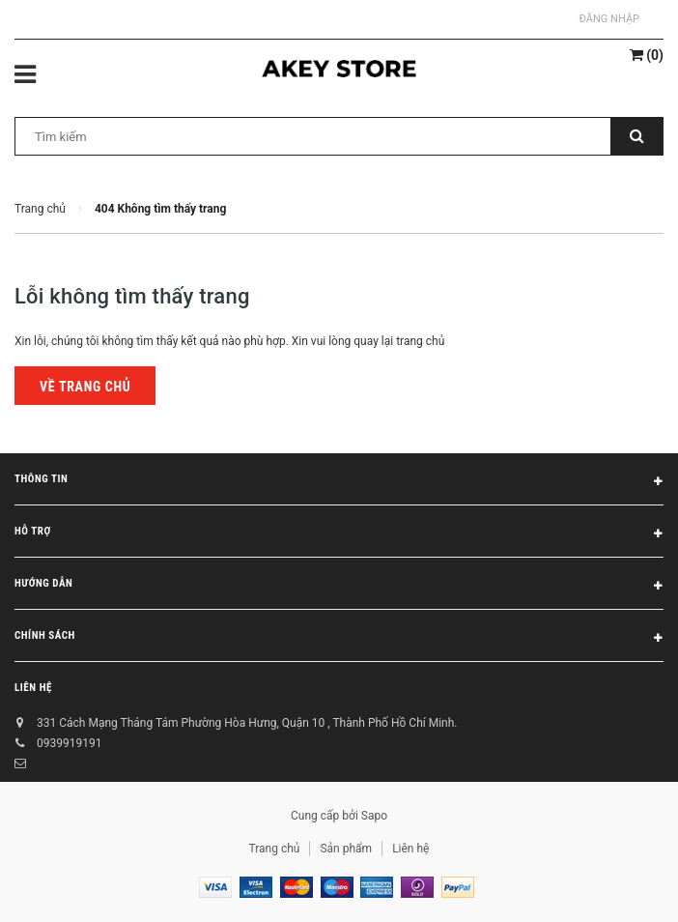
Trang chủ (274, 848)
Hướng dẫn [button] (339, 586)
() (647, 55)
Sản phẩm (346, 848)
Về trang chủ (85, 386)
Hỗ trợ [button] (339, 534)
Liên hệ (33, 687)
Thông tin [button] (339, 482)
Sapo (374, 815)
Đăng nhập (609, 19)
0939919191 (69, 743)
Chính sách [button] (339, 638)
